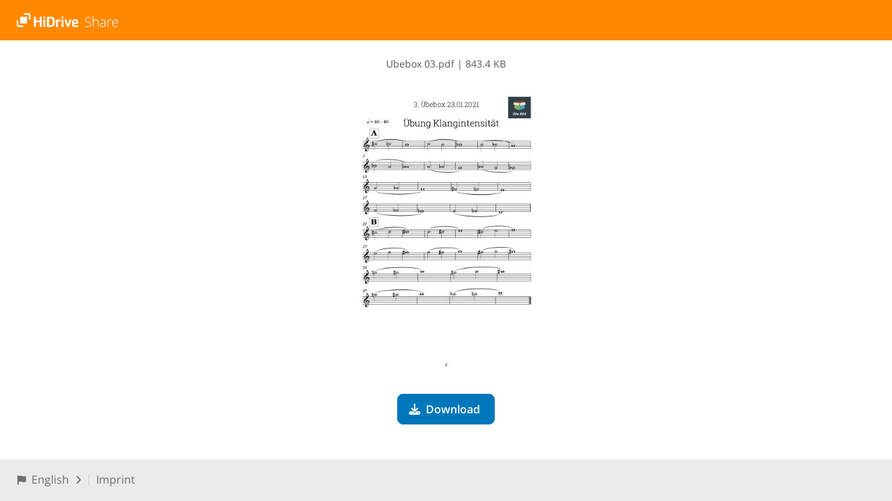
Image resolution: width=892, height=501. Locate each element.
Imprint (115, 479)
